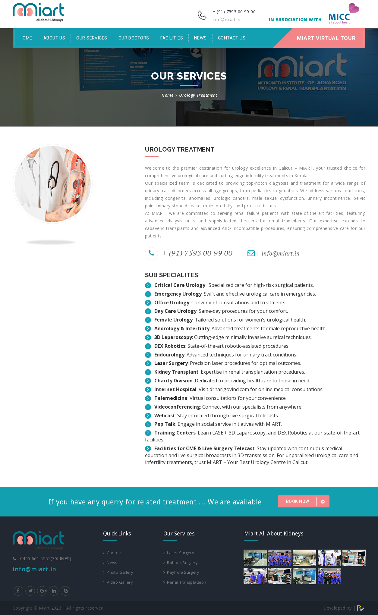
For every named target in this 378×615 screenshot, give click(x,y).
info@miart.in (281, 253)
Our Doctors (133, 38)
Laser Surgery (179, 552)
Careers (113, 552)
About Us (54, 38)
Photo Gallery (119, 573)
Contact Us (231, 38)
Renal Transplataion (186, 583)
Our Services (91, 38)
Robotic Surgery (182, 562)
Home (26, 38)
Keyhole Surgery (182, 573)
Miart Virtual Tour (327, 38)
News (200, 38)
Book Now (306, 501)
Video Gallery (118, 583)
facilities (171, 38)
